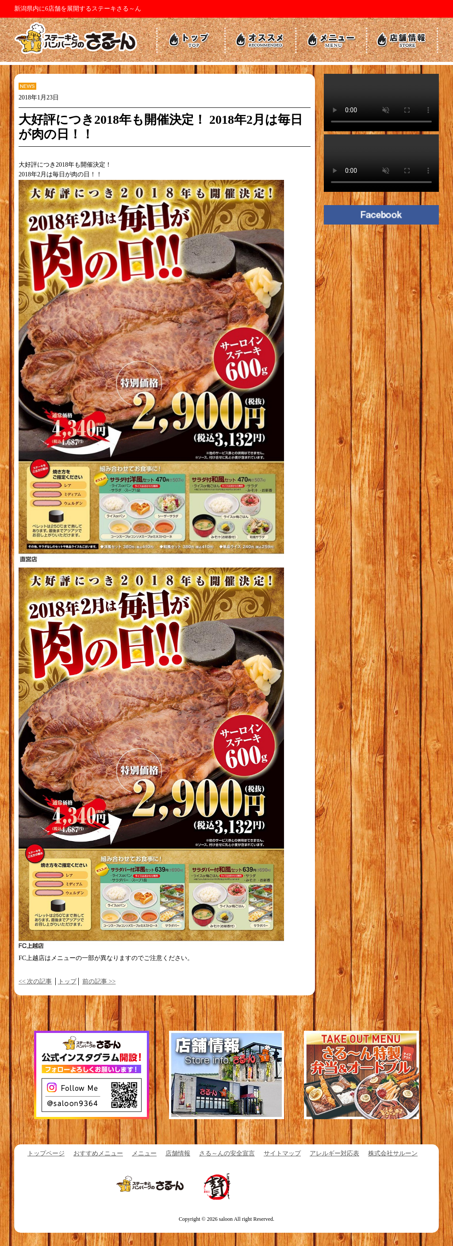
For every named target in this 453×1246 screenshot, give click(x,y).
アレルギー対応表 (334, 1153)
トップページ (46, 1153)
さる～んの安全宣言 (227, 1153)
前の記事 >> (98, 981)
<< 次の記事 (35, 981)
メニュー (144, 1153)
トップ (67, 981)
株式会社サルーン (393, 1153)
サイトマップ (282, 1153)
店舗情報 (177, 1153)
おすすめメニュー (98, 1153)
